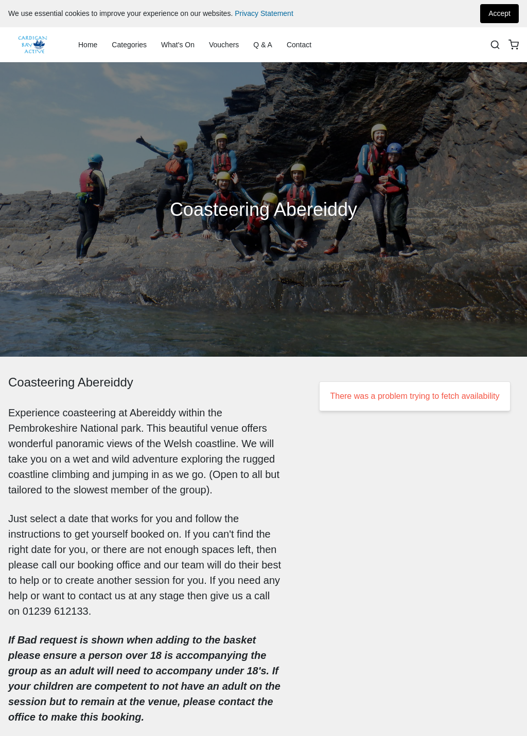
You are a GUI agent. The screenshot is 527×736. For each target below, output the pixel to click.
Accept (499, 13)
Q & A (262, 45)
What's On (178, 45)
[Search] (495, 44)
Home (87, 45)
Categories (129, 45)
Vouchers (224, 45)
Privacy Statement (264, 13)
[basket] (513, 44)
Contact (299, 45)
